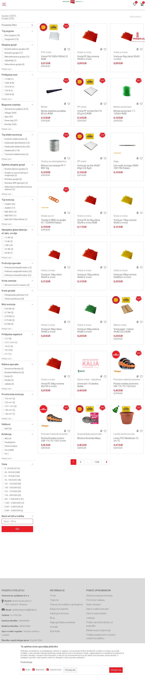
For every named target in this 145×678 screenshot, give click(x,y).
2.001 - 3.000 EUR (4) (14, 521)
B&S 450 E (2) (10, 226)
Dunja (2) (9, 391)
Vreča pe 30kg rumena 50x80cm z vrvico (125, 290)
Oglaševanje (55, 669)
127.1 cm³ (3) (11, 421)
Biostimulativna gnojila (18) (17, 63)
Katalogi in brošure (59, 627)
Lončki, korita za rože (124, 448)
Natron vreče (120, 339)
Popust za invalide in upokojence (66, 619)
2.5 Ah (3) (9, 263)
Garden (9, 30)
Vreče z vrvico (84, 66)
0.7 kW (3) (9, 327)
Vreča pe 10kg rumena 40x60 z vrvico (125, 235)
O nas (53, 610)
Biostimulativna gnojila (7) (16, 183)
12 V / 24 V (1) (11, 357)
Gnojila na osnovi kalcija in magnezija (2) (16, 188)
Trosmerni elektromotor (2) (16, 169)
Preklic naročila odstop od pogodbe (99, 638)
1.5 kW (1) (9, 93)
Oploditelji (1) (10, 75)
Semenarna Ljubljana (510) (16, 123)
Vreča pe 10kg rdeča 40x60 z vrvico (51, 290)
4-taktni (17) (10, 222)
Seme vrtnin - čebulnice (89, 394)
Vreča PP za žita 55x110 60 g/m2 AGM (89, 126)
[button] (18, 39)
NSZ (8, 443)
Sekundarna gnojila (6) (14, 79)
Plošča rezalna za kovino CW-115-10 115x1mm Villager (126, 400)
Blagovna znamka (59, 623)
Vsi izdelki (9, 464)
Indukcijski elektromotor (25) (17, 161)
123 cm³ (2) (10, 413)
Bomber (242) (11, 139)
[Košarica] (141, 5)
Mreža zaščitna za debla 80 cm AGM (53, 126)
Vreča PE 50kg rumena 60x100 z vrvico (52, 399)
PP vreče (81, 121)
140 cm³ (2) (10, 424)
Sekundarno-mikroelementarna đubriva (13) (18, 202)
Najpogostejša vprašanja (62, 636)
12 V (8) (8, 353)
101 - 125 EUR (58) (13, 498)
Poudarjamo (10, 457)
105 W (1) (9, 105)
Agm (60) (9, 131)
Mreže (44, 121)
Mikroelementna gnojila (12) (17, 71)
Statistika (39, 669)
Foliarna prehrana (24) (14, 313)
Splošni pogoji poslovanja (99, 610)
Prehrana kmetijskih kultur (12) (18, 282)
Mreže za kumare (122, 121)
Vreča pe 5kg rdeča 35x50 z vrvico (127, 72)
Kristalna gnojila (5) (13, 193)
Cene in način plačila (96, 627)
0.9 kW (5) (9, 338)
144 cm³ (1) (10, 428)
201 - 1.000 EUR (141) (14, 513)
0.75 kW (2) (10, 334)
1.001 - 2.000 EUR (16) (14, 517)
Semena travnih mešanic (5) (17, 299)
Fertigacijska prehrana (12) (16, 309)
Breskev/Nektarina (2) (14, 387)
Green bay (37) (11, 135)
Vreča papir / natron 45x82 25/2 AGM (124, 344)
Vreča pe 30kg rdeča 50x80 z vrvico (51, 344)
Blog (52, 632)
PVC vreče (46, 66)
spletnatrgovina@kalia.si (24, 624)
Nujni (27, 669)
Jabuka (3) (9, 398)
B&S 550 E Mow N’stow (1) (16, 234)
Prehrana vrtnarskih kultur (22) (18, 289)
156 (97, 476)
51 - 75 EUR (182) (12, 490)
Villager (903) (10, 127)
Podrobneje (26, 662)
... (88, 476)
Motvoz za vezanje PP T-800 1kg (53, 181)
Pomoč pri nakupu (95, 614)
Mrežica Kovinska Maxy (89, 452)
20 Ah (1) (9, 267)
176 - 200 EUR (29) (13, 509)
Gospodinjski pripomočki (89, 448)
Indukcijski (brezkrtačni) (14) (17, 157)
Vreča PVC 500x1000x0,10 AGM (54, 72)
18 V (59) (9, 364)
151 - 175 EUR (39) (13, 506)
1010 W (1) (9, 101)
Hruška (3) (9, 394)
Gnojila (8, 33)
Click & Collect (11, 460)
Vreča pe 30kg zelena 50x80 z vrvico (88, 344)
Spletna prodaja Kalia (11, 18)
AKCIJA (8, 453)
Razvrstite (109, 23)
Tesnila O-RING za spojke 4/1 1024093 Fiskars (53, 235)
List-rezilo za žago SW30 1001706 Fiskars (126, 181)
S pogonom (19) (12, 53)
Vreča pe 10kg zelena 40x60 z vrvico (88, 290)
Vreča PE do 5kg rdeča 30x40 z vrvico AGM (88, 235)
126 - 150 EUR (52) (13, 502)
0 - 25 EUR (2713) (12, 483)
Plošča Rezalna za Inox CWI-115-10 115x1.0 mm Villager (53, 455)
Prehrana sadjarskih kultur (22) (18, 286)
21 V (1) (8, 368)
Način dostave (93, 619)
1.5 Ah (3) (9, 252)
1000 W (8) (9, 97)
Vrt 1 (7, 468)
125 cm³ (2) (10, 417)
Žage (116, 175)
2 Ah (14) (9, 259)
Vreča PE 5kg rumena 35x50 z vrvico (88, 72)
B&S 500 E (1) (10, 230)
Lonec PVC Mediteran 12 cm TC (126, 453)
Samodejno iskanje (91, 23)
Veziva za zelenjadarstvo (53, 175)
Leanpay (90, 632)
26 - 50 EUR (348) (12, 487)
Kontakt (54, 641)
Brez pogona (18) (12, 50)
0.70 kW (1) (10, 331)
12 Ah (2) (9, 256)
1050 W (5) (9, 109)
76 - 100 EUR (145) (13, 494)
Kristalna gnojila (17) (14, 67)
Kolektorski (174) (12, 165)
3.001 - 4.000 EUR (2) (14, 525)
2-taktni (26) (10, 218)
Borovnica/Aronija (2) (14, 383)
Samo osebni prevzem (97, 623)
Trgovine (54, 614)
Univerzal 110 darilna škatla (87, 399)
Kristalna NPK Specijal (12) (16, 197)
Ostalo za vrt (47, 230)
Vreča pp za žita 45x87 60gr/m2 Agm (88, 181)
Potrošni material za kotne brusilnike (127, 395)
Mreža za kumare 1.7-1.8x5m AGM (125, 126)
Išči (17, 543)
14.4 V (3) (9, 361)
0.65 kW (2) (10, 323)
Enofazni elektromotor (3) (16, 153)
